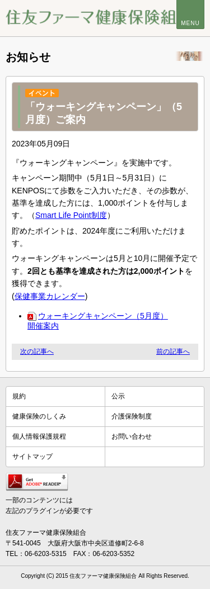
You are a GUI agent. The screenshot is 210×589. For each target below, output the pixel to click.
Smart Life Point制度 (71, 215)
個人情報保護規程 (39, 436)
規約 (19, 396)
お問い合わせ (131, 436)
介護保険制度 (131, 416)
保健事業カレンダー (50, 296)
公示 (118, 396)
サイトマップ (32, 456)
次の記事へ (37, 351)
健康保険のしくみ (39, 416)
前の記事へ (173, 351)
